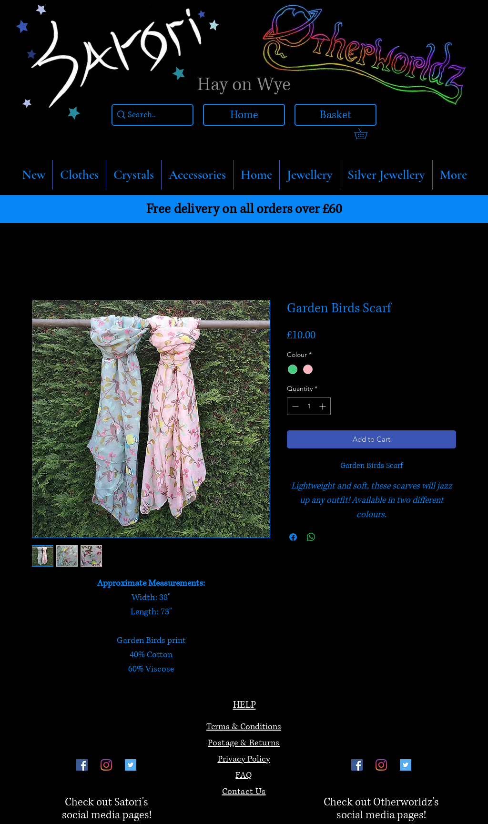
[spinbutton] (308, 406)
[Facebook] (82, 765)
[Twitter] (130, 765)
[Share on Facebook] (293, 537)
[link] (366, 133)
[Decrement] (294, 406)
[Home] (244, 115)
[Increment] (323, 406)
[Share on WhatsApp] (311, 537)
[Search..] (150, 115)
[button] (79, 175)
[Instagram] (106, 765)
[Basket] (335, 115)
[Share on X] (329, 537)
